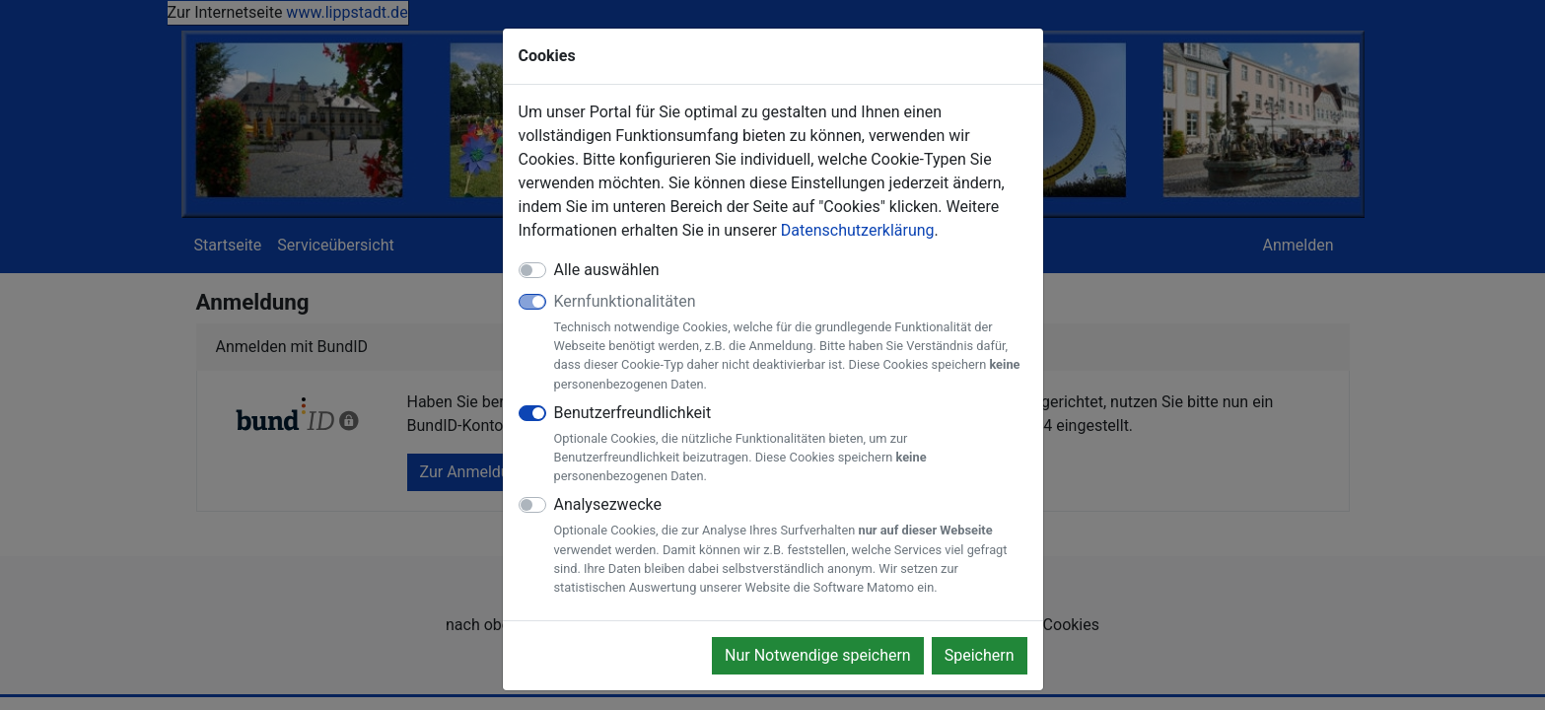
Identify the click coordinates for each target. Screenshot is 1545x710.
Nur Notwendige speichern (818, 655)
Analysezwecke (790, 546)
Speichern (980, 655)
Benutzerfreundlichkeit (790, 444)
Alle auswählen (607, 269)
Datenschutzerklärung (858, 230)
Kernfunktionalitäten (790, 342)
